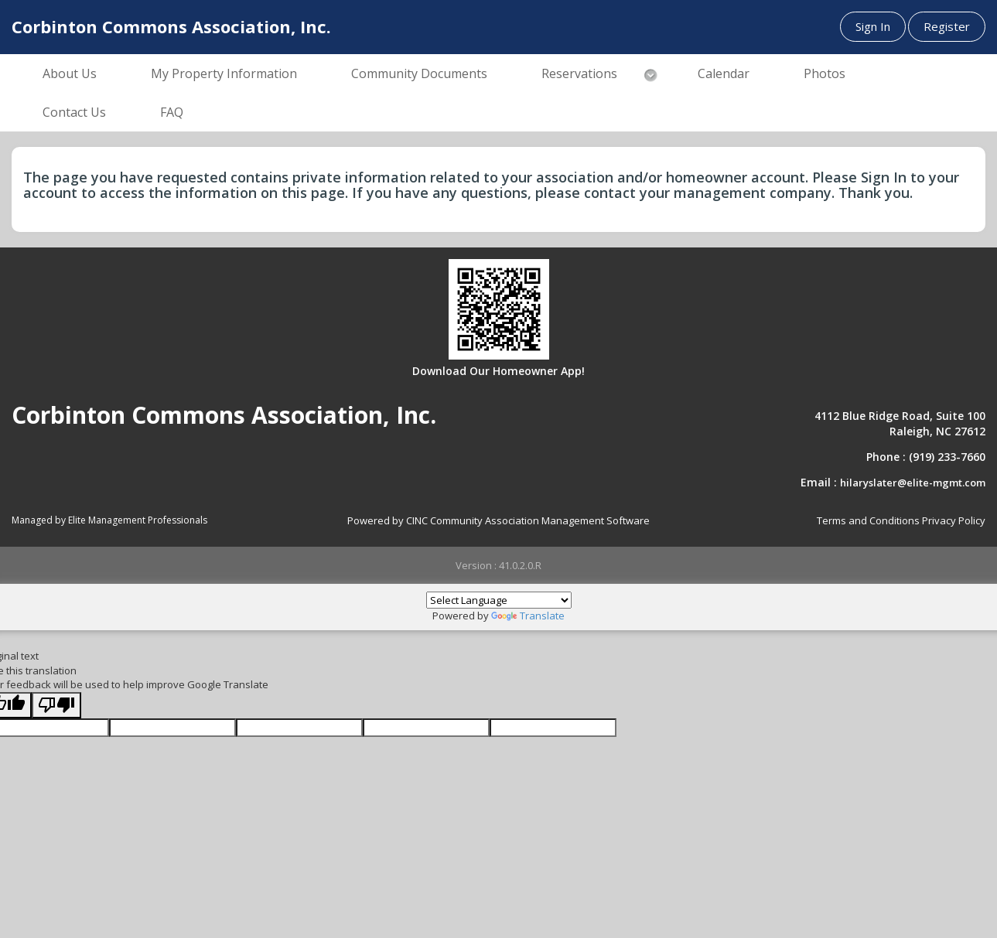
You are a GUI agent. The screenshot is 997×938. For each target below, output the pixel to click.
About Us (70, 73)
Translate (528, 615)
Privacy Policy (953, 520)
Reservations (579, 73)
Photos (824, 73)
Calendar (723, 73)
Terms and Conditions (868, 520)
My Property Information (224, 73)
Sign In (872, 26)
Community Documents (419, 73)
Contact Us (74, 112)
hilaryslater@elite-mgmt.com (912, 482)
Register (947, 26)
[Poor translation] (56, 705)
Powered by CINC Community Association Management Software (498, 520)
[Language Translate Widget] (499, 600)
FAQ (171, 112)
